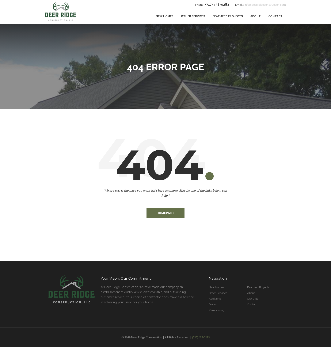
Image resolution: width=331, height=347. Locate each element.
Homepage (165, 213)
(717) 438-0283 (217, 5)
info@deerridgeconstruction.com (265, 4)
